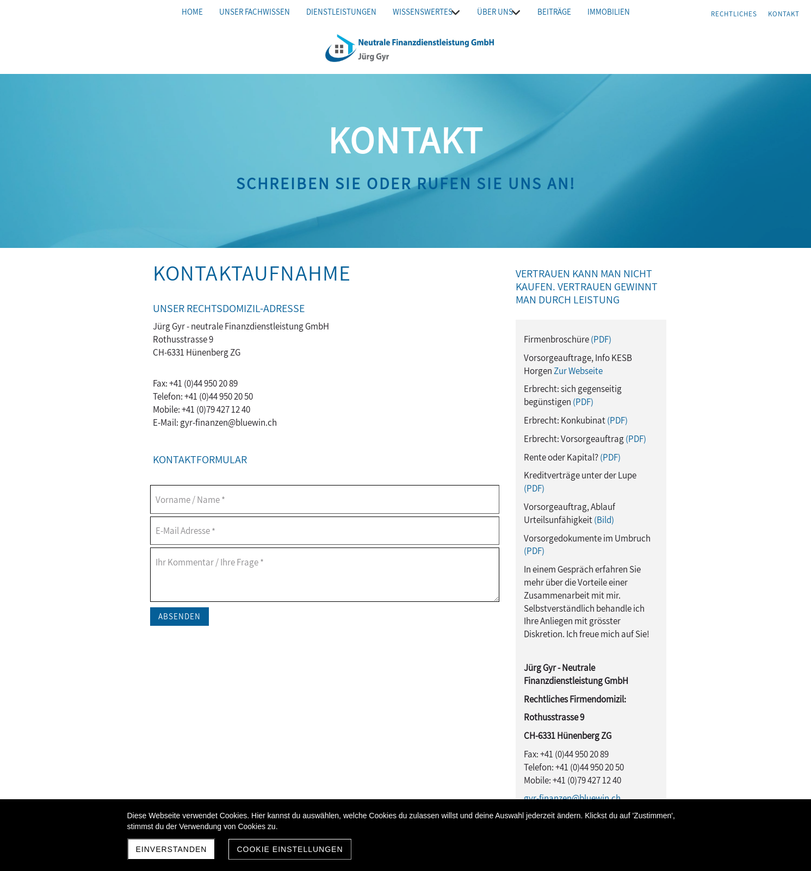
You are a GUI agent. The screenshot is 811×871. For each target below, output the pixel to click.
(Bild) (604, 520)
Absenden (179, 616)
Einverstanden (171, 849)
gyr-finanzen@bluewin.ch (572, 798)
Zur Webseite (578, 371)
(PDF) (601, 339)
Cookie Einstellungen (290, 849)
